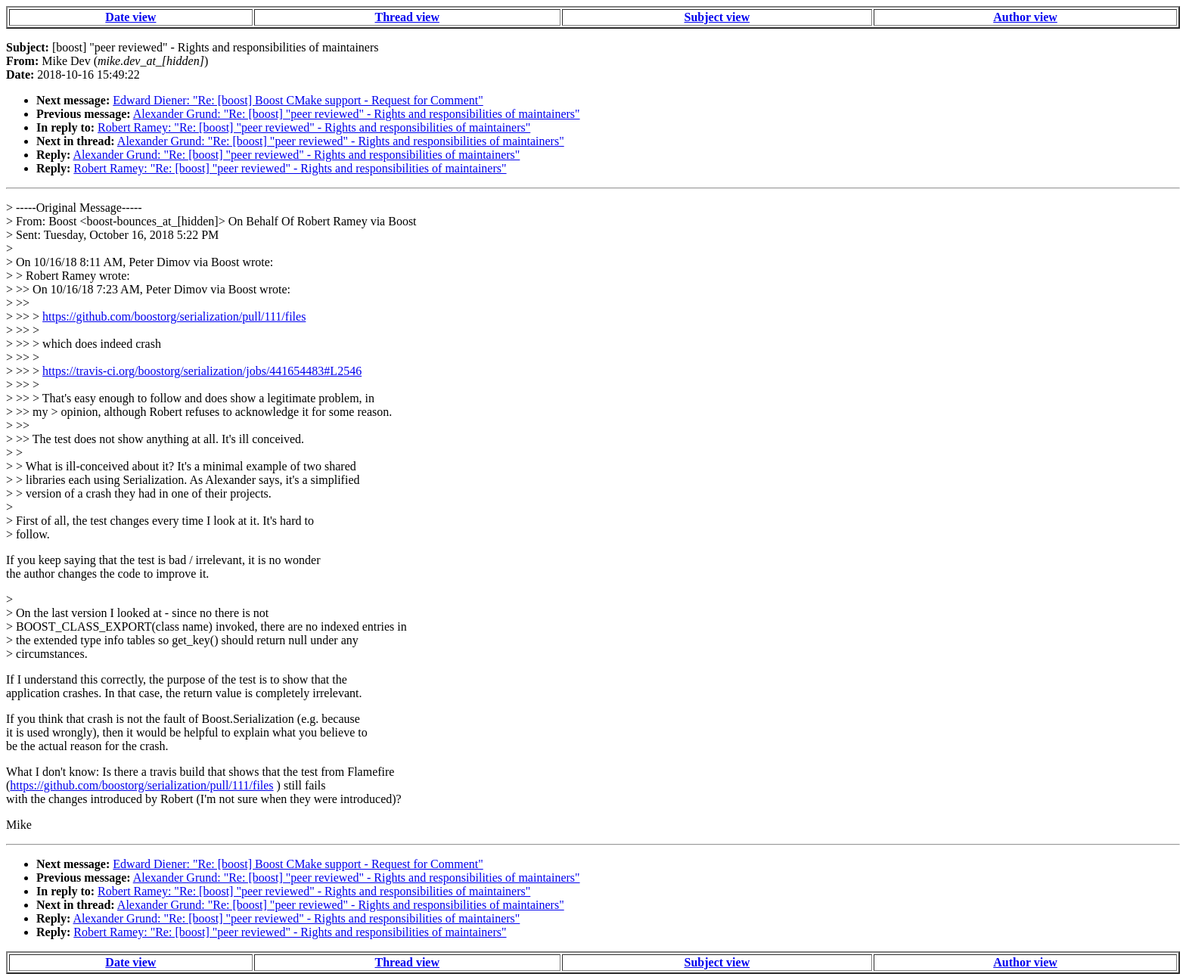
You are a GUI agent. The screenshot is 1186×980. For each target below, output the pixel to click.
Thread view (407, 17)
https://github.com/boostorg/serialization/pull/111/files (174, 316)
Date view (130, 17)
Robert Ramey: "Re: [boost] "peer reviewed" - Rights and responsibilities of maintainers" (314, 127)
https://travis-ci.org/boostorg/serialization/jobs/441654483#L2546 (202, 370)
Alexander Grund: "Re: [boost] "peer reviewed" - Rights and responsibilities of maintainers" (356, 113)
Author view (1025, 17)
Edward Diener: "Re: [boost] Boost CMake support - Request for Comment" (298, 100)
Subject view (717, 17)
